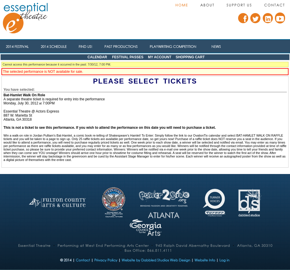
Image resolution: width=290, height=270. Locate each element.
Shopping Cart (190, 57)
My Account (159, 57)
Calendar (97, 57)
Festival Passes (127, 57)
